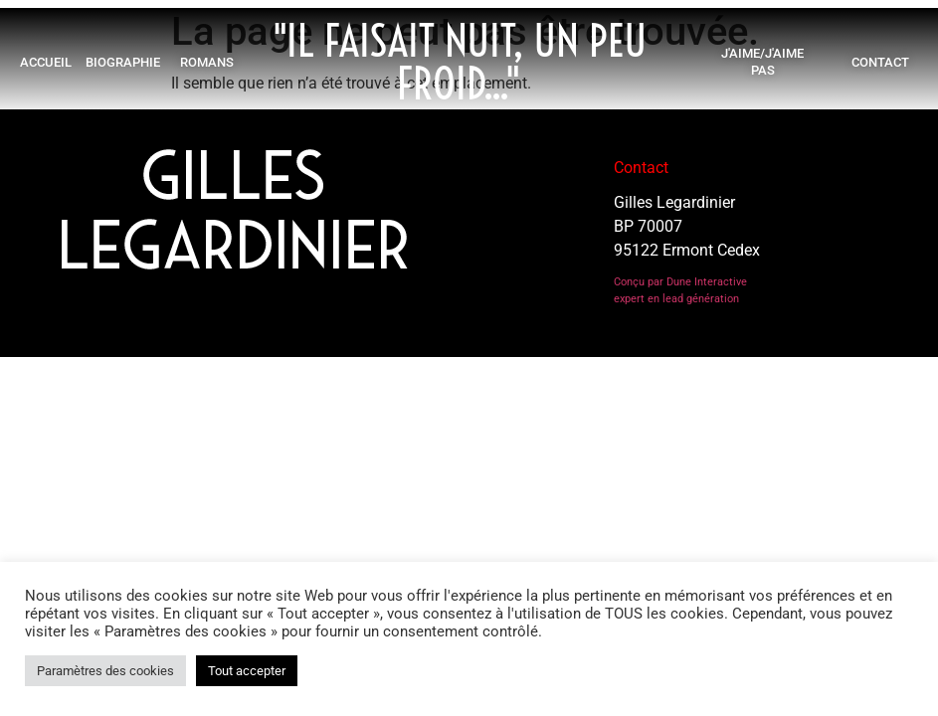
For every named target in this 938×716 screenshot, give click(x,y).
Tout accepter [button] (246, 670)
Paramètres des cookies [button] (105, 670)
